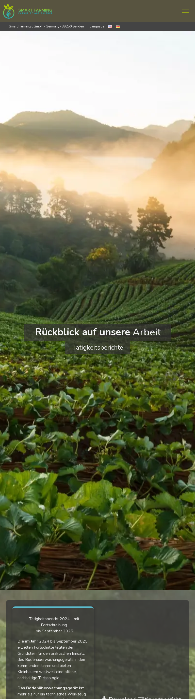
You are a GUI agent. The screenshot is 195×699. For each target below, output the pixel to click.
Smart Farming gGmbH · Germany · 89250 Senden (46, 26)
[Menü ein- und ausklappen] (185, 11)
